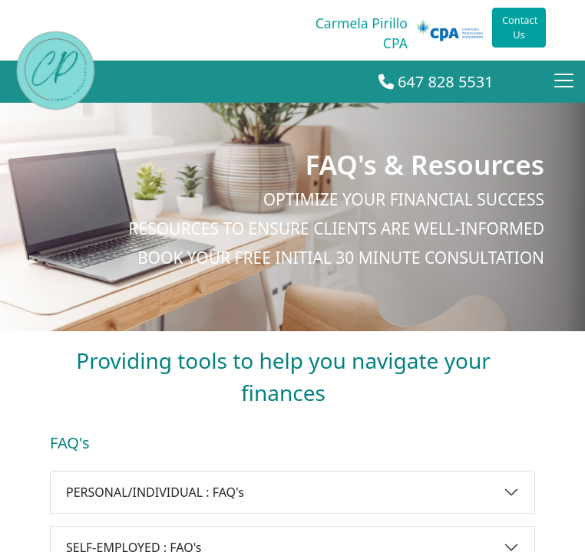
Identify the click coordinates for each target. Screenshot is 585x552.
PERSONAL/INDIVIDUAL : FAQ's (155, 492)
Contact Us (519, 27)
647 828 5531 (436, 81)
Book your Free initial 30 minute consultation (340, 257)
